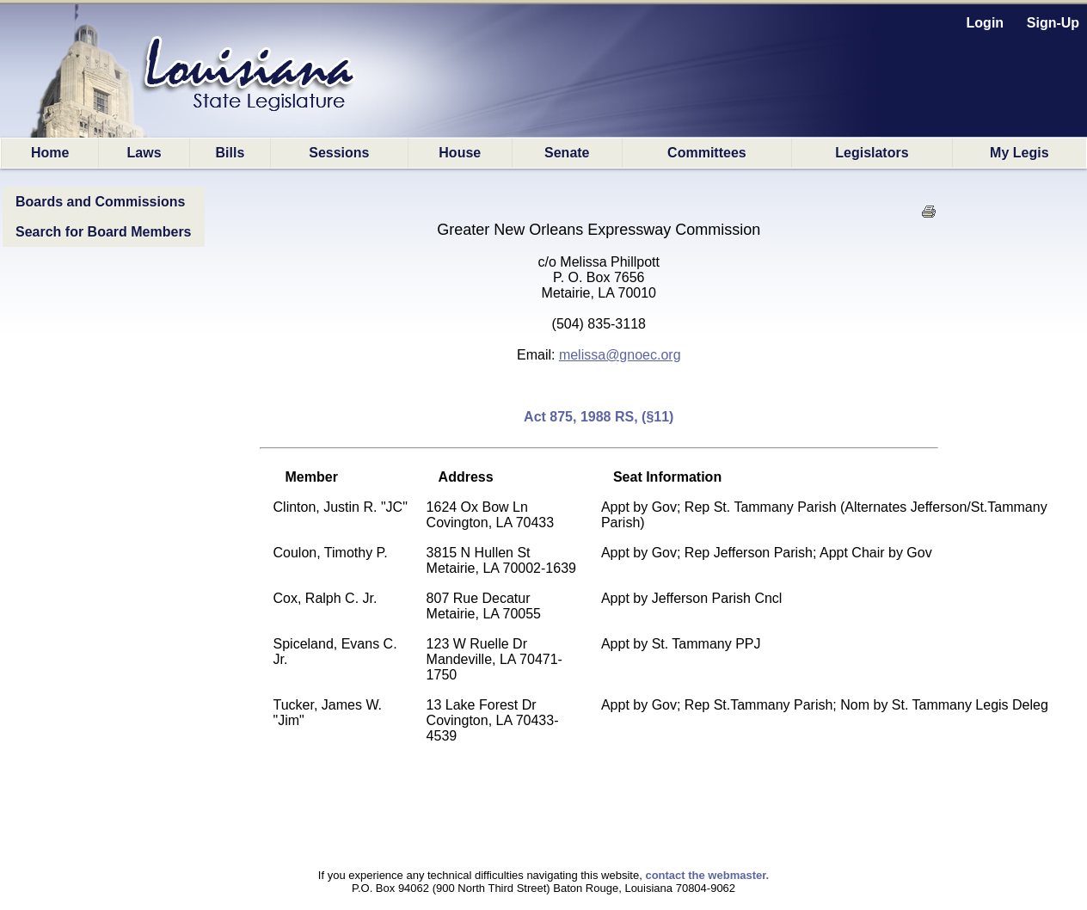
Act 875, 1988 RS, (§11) (598, 416)
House (460, 152)
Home (50, 152)
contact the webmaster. (707, 875)
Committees (706, 152)
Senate (566, 152)
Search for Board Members (103, 231)
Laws (144, 152)
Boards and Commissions (100, 201)
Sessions (339, 152)
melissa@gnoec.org (620, 354)
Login (985, 22)
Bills (230, 152)
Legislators (871, 152)
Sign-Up (1053, 22)
